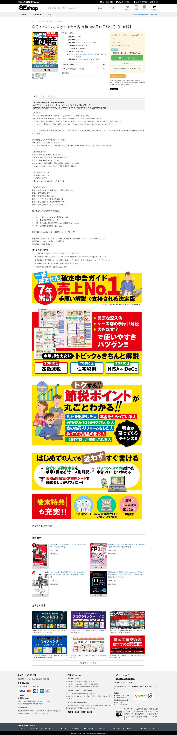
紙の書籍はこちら (127, 63)
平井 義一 (64, 33)
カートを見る (154, 8)
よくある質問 (106, 2)
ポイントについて (121, 675)
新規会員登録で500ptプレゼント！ (146, 14)
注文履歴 (136, 8)
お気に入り (128, 8)
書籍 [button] (23, 14)
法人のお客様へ (123, 2)
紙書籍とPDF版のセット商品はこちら (127, 68)
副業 (79, 57)
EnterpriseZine (50, 728)
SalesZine (102, 728)
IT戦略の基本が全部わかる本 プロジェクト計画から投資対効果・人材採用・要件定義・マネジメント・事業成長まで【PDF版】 (126, 574)
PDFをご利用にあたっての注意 (73, 69)
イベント (156, 728)
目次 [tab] (42, 96)
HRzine (129, 728)
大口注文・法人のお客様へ (124, 679)
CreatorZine (116, 728)
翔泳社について (118, 702)
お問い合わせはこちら (123, 682)
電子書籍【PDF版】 (87, 54)
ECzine (63, 728)
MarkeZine (34, 728)
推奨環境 (65, 73)
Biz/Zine (75, 728)
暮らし (97, 54)
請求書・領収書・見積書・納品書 (79, 712)
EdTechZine (88, 728)
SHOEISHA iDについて (120, 704)
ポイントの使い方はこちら (120, 45)
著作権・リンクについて (121, 700)
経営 (77, 54)
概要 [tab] (35, 96)
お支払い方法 (23, 683)
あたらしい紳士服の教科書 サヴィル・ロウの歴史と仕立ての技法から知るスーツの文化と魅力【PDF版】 (68, 574)
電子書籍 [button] (36, 14)
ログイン (154, 2)
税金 (102, 54)
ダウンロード (144, 8)
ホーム (34, 21)
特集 (49, 14)
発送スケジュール (73, 675)
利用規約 (116, 693)
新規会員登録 (140, 2)
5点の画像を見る (37, 78)
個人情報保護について (120, 697)
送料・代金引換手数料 (27, 675)
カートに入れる (127, 58)
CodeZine (21, 728)
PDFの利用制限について (71, 64)
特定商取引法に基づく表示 (121, 695)
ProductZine (142, 728)
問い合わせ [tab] (52, 96)
